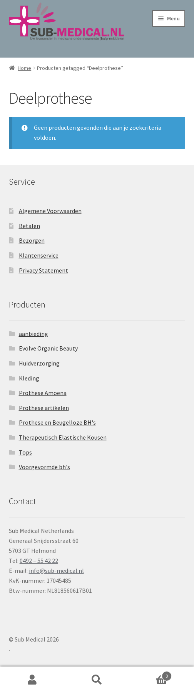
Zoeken (97, 680)
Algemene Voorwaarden (50, 211)
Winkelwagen (150, 674)
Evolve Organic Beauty (48, 348)
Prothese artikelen (44, 408)
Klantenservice (39, 255)
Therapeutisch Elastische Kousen (63, 437)
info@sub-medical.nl (56, 570)
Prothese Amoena (43, 393)
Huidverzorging (39, 363)
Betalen (29, 226)
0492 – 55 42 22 (39, 560)
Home (24, 68)
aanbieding (33, 333)
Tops (25, 452)
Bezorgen (32, 240)
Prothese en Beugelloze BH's (57, 422)
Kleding (29, 378)
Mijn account (32, 680)
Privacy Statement (43, 270)
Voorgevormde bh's (44, 467)
